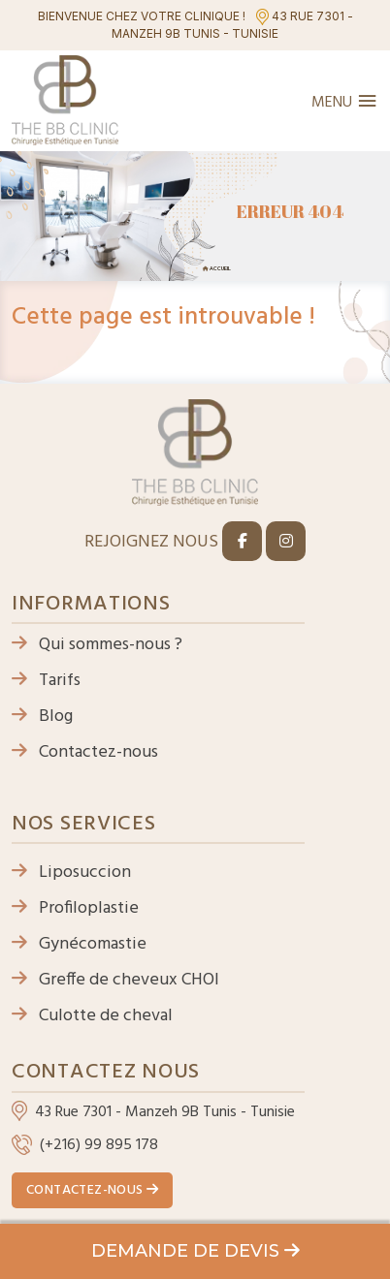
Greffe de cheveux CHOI (115, 980)
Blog (42, 716)
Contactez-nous (85, 752)
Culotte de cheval (92, 1016)
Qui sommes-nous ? (97, 645)
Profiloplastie (75, 908)
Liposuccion (71, 872)
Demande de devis (195, 1251)
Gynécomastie (79, 944)
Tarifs (46, 681)
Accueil (220, 268)
